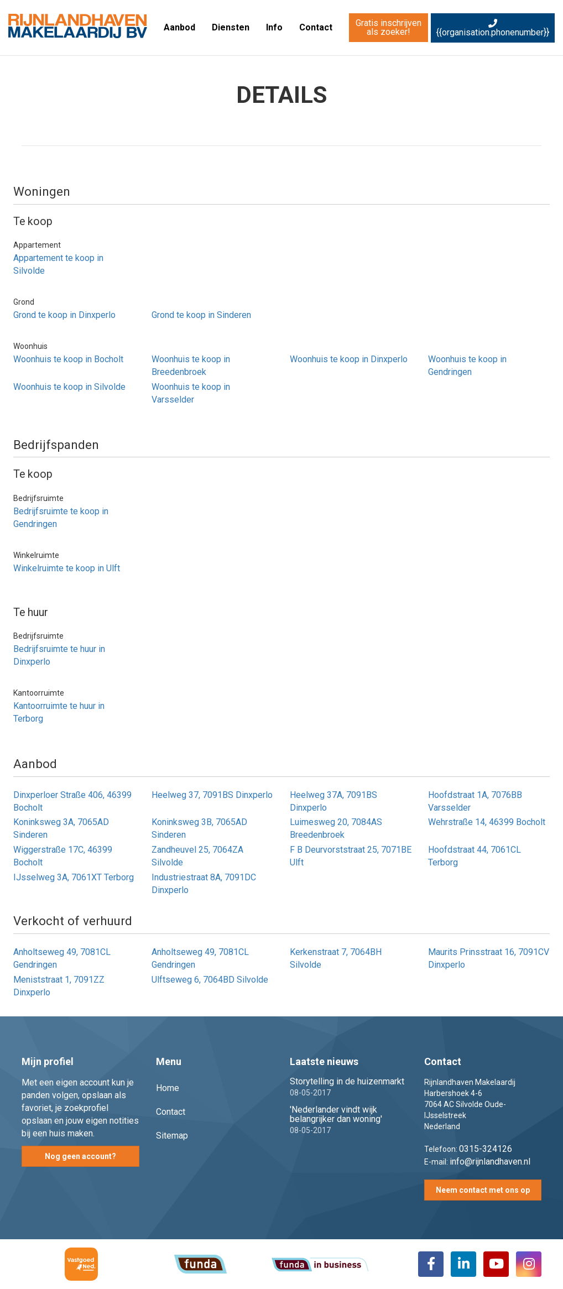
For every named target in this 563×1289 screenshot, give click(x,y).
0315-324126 (485, 1149)
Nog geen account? (80, 1156)
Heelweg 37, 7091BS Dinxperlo (212, 795)
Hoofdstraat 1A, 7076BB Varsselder (475, 801)
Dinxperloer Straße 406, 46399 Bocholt (72, 801)
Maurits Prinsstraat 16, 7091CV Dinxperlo (488, 958)
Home (167, 1088)
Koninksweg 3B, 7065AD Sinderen (199, 828)
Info (274, 27)
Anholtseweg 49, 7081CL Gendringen (62, 958)
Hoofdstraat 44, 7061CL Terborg (474, 856)
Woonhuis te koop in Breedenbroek (191, 365)
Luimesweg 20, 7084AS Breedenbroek (336, 828)
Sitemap (172, 1135)
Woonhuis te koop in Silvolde (69, 387)
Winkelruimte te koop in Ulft (66, 568)
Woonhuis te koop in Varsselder (191, 393)
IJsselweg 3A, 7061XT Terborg (73, 877)
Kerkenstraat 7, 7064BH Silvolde (336, 958)
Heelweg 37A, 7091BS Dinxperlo (333, 801)
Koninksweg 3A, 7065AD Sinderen (61, 828)
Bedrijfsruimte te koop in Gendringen (60, 517)
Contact (315, 27)
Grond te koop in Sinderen (201, 315)
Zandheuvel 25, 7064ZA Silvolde (197, 856)
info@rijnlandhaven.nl (490, 1161)
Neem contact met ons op (483, 1190)
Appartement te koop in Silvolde (58, 264)
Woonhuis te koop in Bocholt (68, 359)
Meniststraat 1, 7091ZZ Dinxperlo (59, 986)
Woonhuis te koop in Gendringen (467, 365)
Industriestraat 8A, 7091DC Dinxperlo (204, 883)
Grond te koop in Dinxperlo (64, 315)
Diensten (230, 27)
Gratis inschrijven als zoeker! (388, 27)
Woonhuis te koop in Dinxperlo (349, 359)
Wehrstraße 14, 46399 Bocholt (486, 822)
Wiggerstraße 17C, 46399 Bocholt (62, 856)
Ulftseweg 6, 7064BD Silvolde (210, 979)
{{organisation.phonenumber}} (492, 28)
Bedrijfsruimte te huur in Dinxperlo (59, 655)
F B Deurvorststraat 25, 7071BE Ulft (350, 856)
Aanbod (179, 27)
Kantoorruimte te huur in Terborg (59, 712)
